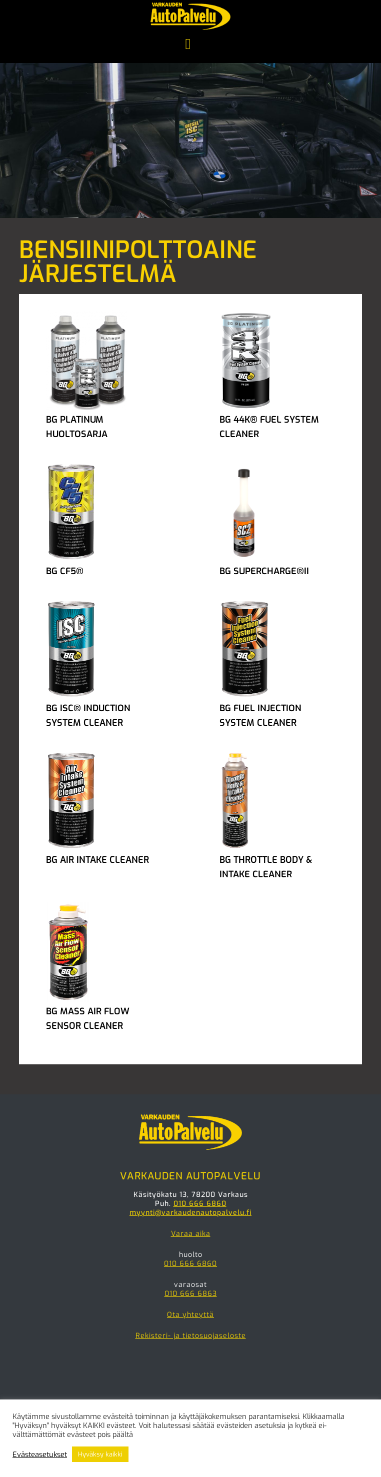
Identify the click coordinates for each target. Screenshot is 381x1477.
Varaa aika (190, 1233)
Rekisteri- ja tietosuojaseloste (191, 1335)
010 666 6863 (190, 1293)
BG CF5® (65, 571)
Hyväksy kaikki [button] (100, 1454)
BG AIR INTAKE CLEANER (97, 860)
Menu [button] (190, 45)
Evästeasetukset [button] (39, 1454)
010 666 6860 (200, 1203)
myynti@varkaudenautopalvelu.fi (191, 1212)
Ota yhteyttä (190, 1314)
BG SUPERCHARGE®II (264, 571)
